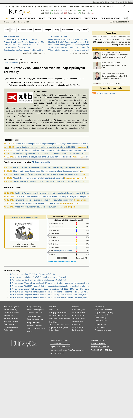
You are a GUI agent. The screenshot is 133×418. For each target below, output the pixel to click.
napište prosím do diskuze (63, 251)
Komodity (44, 6)
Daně (74, 330)
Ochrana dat (55, 340)
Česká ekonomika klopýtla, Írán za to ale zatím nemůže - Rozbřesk (43, 157)
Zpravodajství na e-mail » (111, 88)
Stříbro (66, 325)
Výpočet (16, 307)
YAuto (113, 2)
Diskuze (110, 6)
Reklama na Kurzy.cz (100, 340)
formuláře (80, 330)
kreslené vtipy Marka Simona (24, 244)
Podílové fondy (62, 313)
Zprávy (11, 6)
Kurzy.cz (6, 22)
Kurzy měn (36, 6)
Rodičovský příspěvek (11, 321)
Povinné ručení (9, 330)
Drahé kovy (53, 322)
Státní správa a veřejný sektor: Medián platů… (23, 50)
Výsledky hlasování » (54, 261)
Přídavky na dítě (9, 315)
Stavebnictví (67, 30)
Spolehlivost (108, 310)
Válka (104, 6)
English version (100, 324)
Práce (99, 6)
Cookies (64, 340)
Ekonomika (21, 22)
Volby (97, 321)
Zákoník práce (77, 324)
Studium (130, 2)
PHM (56, 328)
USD (42, 13)
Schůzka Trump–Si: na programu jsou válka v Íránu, (70, 47)
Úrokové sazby (31, 310)
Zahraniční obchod (110, 18)
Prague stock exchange (103, 330)
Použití (94, 350)
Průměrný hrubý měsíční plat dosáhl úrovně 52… (24, 42)
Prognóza (58, 79)
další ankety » (71, 261)
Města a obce (76, 310)
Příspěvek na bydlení (11, 318)
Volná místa (36, 316)
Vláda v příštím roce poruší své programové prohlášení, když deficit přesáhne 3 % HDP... (52, 144)
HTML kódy (108, 350)
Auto (96, 310)
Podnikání (75, 307)
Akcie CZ (18, 6)
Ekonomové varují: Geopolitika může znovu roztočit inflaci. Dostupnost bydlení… (47, 171)
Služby (56, 30)
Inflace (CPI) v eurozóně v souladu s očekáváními (35, 207)
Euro (36, 313)
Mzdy (64, 315)
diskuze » (64, 261)
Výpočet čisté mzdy (10, 310)
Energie (77, 6)
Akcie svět (27, 6)
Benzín (61, 328)
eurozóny (26, 79)
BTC (56, 10)
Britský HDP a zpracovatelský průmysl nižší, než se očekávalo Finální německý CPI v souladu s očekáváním (60, 193)
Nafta (66, 328)
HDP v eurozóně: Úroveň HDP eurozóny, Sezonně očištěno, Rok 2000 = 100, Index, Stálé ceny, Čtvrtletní (49, 289)
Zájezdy (107, 2)
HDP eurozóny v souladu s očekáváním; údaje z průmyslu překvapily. (38, 277)
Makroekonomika (11, 63)
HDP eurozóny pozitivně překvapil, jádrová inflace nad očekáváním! (37, 280)
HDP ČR (29, 22)
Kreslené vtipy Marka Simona (25, 217)
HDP (7, 30)
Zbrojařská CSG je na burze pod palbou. (21, 39)
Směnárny (30, 313)
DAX (56, 13)
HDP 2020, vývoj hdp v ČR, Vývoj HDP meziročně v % (32, 274)
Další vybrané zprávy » (79, 53)
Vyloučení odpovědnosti (60, 343)
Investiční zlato (59, 325)
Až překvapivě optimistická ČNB (113, 68)
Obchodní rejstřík (98, 2)
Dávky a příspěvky (33, 323)
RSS (99, 93)
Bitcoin (56, 6)
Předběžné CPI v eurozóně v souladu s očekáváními (36, 203)
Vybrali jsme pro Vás (57, 36)
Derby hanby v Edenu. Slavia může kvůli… (22, 45)
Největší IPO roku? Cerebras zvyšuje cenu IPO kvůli (70, 42)
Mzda (37, 319)
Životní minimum (9, 324)
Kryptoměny (53, 318)
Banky (29, 307)
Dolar (41, 313)
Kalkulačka (85, 6)
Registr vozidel (100, 313)
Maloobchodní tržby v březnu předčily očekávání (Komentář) (38, 178)
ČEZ (83, 10)
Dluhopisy (52, 313)
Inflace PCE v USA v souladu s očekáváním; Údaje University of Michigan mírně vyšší (50, 196)
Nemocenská (31, 325)
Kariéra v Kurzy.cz (98, 343)
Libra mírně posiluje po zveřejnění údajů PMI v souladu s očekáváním (43, 200)
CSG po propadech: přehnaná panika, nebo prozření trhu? (114, 57)
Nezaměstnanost (25, 30)
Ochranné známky (78, 318)
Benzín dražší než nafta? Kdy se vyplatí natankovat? (114, 78)
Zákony (92, 6)
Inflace (38, 30)
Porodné (39, 325)
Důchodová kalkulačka (11, 313)
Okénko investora (101, 49)
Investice (13, 22)
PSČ (83, 310)
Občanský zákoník (78, 321)
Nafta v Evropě (54, 330)
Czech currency (100, 327)
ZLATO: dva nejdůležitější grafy (17, 47)
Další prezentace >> (121, 44)
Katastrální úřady (78, 315)
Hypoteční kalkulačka (11, 327)
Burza (51, 310)
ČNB (13, 30)
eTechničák (104, 315)
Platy (41, 319)
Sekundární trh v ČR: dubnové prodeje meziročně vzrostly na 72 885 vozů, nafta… (47, 174)
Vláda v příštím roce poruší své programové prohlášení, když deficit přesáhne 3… (47, 167)
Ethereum (67, 318)
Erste (84, 13)
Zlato (70, 10)
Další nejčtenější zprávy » (34, 53)
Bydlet (125, 2)
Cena (101, 310)
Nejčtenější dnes (11, 36)
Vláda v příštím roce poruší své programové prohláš (70, 50)
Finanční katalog (100, 318)
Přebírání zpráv (108, 93)
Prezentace (111, 33)
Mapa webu (103, 321)
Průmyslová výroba (17, 85)
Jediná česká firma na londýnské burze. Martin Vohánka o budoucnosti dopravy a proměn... (51, 150)
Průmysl (47, 30)
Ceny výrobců (81, 30)
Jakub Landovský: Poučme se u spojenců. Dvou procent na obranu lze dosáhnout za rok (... (51, 153)
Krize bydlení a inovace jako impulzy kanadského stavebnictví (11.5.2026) (46, 147)
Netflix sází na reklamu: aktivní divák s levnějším (68, 39)
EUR (42, 10)
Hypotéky (64, 6)
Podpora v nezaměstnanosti (36, 328)
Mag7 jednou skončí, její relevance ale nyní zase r (69, 45)
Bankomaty (37, 307)
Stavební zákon (77, 327)
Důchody (30, 331)
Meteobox (119, 2)
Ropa (70, 13)
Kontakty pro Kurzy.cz (100, 347)
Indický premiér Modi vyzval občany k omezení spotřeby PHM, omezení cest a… (47, 181)
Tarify (71, 6)
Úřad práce (30, 319)
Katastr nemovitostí (78, 313)
